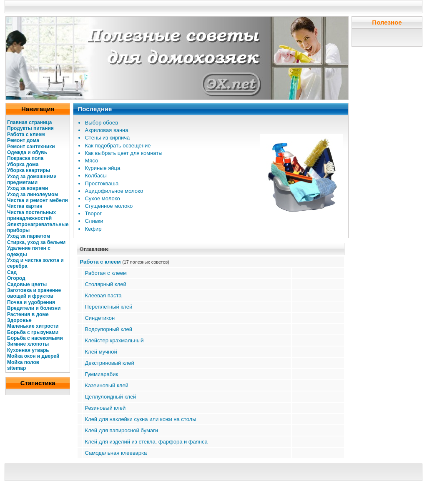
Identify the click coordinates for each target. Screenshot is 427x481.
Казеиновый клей (106, 385)
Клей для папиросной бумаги (121, 430)
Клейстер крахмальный (114, 340)
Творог (93, 213)
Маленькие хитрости (32, 326)
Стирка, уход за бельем (36, 242)
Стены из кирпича (107, 138)
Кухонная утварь (28, 350)
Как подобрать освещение (118, 145)
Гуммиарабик (101, 374)
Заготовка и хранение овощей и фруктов (34, 293)
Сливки (94, 221)
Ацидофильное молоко (114, 191)
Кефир (93, 229)
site (11, 368)
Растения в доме (28, 314)
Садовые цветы (27, 284)
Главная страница (29, 122)
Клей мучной (101, 352)
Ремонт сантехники (31, 147)
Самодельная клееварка (116, 453)
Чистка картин (25, 206)
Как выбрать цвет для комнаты (123, 153)
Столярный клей (105, 284)
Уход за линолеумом (32, 194)
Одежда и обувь (27, 152)
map (21, 368)
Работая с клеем (105, 273)
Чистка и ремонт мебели (37, 200)
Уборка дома (22, 164)
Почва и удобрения (31, 302)
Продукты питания (30, 128)
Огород (16, 278)
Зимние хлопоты (28, 344)
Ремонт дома (23, 140)
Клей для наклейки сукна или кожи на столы (140, 419)
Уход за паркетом (28, 236)
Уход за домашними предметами (32, 179)
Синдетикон (100, 318)
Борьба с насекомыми (35, 338)
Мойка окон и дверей (33, 356)
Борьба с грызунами (32, 332)
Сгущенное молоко (109, 206)
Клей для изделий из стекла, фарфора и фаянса (146, 442)
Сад (12, 272)
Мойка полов (23, 362)
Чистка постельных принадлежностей (31, 215)
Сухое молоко (102, 198)
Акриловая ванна (106, 130)
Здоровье (19, 320)
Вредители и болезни (33, 308)
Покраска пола (25, 158)
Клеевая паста (103, 295)
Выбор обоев (101, 123)
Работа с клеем (26, 134)
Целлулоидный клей (110, 397)
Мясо (91, 160)
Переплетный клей (108, 307)
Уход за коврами (27, 188)
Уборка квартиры (28, 170)
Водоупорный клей (108, 329)
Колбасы (95, 175)
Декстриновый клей (109, 363)
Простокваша (101, 183)
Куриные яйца (102, 168)
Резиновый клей (105, 408)
